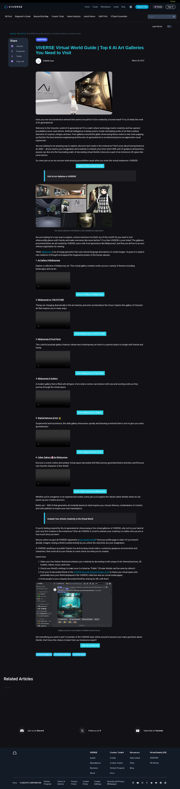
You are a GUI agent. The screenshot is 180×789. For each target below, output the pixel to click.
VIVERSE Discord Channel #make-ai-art (91, 572)
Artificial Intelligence (44, 654)
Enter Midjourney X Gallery (90, 412)
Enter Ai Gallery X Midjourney (90, 294)
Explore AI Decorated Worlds (90, 166)
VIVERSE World (79, 654)
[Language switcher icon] (131, 7)
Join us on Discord (90, 645)
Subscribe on (153, 730)
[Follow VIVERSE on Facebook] (147, 783)
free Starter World (87, 540)
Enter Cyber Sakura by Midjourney (90, 491)
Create (95, 7)
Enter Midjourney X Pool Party (90, 373)
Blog (123, 7)
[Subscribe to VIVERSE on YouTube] (138, 783)
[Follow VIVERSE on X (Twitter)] (133, 783)
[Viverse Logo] (13, 7)
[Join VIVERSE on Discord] (156, 783)
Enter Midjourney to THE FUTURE (90, 334)
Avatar (116, 7)
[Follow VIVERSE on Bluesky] (151, 783)
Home (87, 7)
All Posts (13, 34)
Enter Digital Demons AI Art (90, 452)
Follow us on (94, 730)
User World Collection (62, 654)
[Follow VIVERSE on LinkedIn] (161, 783)
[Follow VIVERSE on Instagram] (142, 783)
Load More (7, 688)
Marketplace (106, 7)
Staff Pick (22, 34)
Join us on (36, 730)
